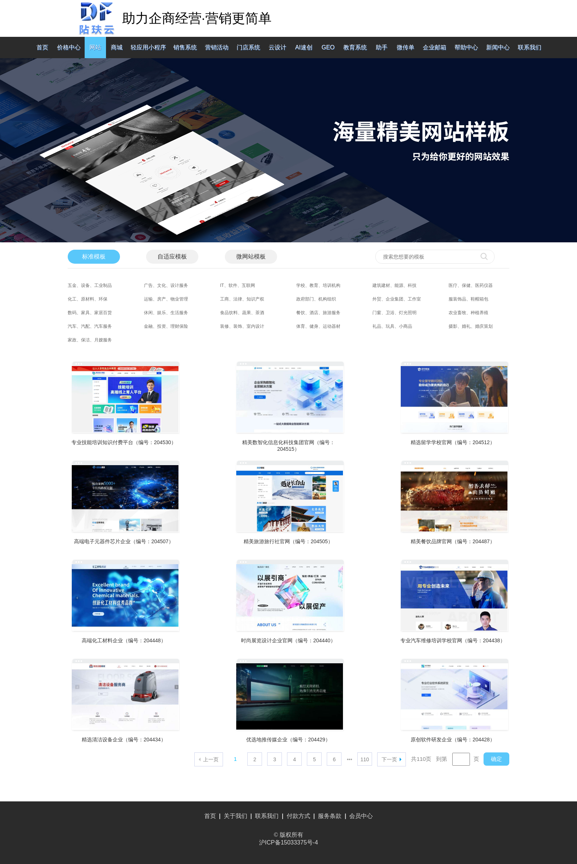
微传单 (405, 47)
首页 (42, 47)
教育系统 (355, 47)
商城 (117, 47)
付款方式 (298, 816)
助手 (381, 47)
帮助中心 (466, 47)
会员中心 (361, 816)
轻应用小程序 (148, 47)
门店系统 (248, 47)
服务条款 (329, 816)
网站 (95, 47)
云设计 (277, 47)
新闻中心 (498, 47)
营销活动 (217, 47)
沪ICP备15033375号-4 (288, 842)
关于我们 (235, 816)
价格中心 (69, 47)
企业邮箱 (434, 47)
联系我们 (529, 47)
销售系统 (185, 47)
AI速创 (303, 47)
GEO (328, 47)
